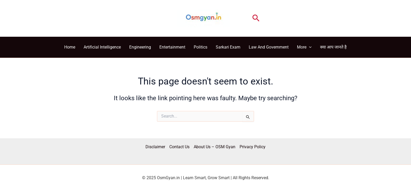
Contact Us (179, 146)
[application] (309, 47)
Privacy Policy (253, 146)
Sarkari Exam (228, 47)
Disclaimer (155, 146)
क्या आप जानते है (333, 47)
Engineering (140, 47)
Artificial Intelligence (102, 47)
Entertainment (172, 47)
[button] (256, 18)
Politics (200, 47)
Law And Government (269, 47)
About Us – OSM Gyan (214, 146)
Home (69, 47)
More (304, 47)
